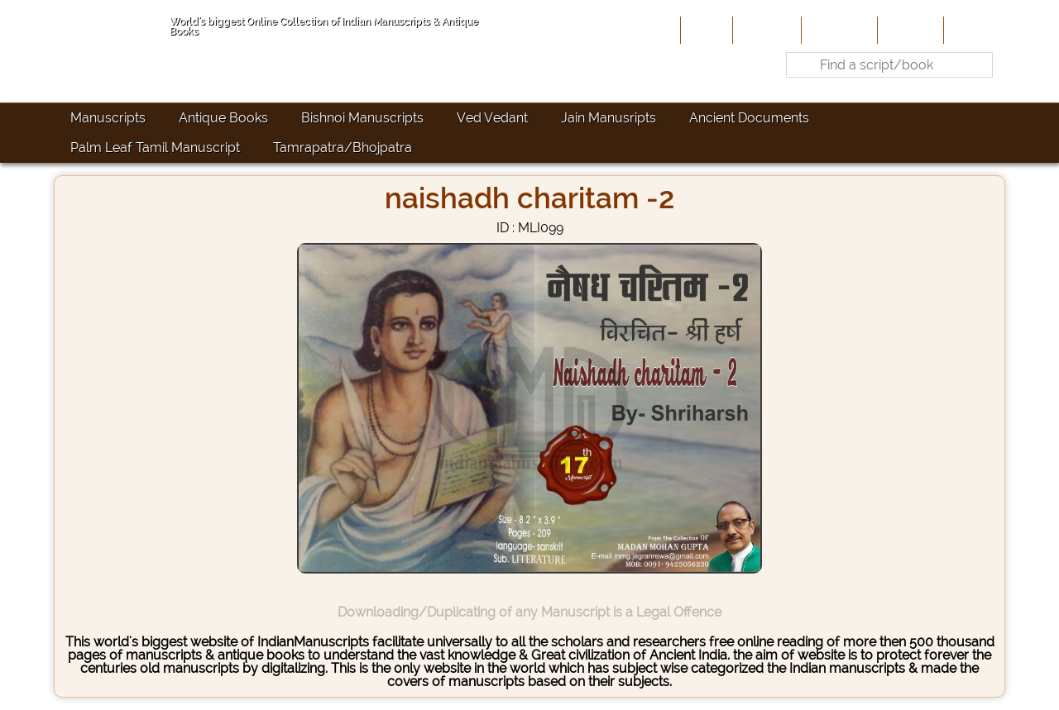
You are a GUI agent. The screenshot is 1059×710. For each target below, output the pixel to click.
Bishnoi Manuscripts (362, 118)
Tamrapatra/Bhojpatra (342, 147)
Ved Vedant (492, 118)
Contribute (837, 29)
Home (705, 29)
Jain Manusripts (608, 118)
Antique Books (223, 118)
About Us (765, 29)
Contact (972, 29)
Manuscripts (108, 118)
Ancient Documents (749, 118)
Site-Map (909, 29)
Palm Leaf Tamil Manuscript (155, 147)
